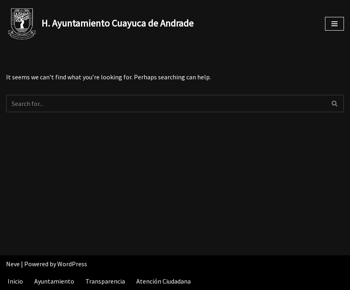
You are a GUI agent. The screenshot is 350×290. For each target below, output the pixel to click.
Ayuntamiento (54, 281)
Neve (13, 264)
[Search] (166, 103)
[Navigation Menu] (334, 24)
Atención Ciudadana (163, 281)
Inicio (15, 281)
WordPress (72, 264)
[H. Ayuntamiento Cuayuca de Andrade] (100, 24)
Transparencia (105, 281)
